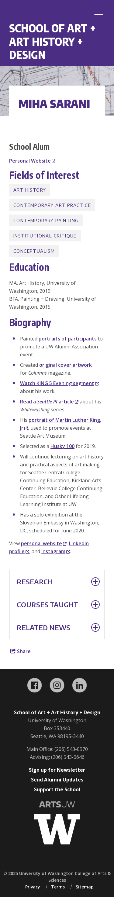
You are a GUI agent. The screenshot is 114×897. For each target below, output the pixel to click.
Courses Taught (58, 604)
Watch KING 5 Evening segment (59, 383)
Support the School (57, 789)
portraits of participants (68, 338)
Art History (29, 190)
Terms (58, 887)
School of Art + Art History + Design (52, 41)
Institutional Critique (45, 235)
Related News (58, 627)
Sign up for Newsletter (57, 769)
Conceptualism (34, 251)
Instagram (55, 551)
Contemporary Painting (45, 220)
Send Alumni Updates (57, 779)
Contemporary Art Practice (52, 205)
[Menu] (99, 10)
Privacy (32, 887)
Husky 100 (62, 446)
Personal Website (32, 160)
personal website (44, 543)
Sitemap (85, 887)
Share (20, 651)
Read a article (49, 401)
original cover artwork (65, 365)
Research (58, 581)
